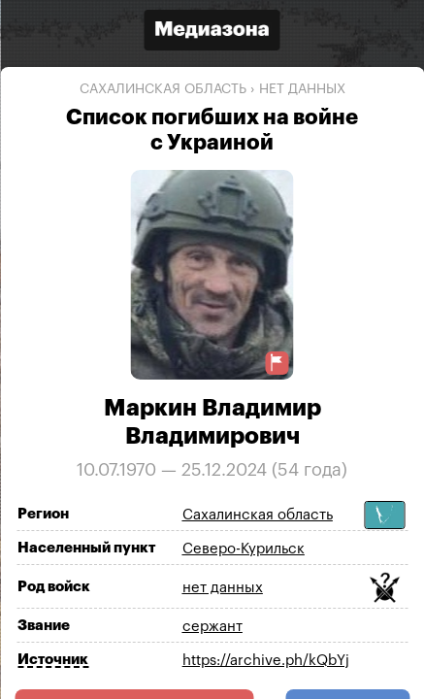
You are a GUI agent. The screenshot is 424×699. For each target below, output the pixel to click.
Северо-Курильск (243, 549)
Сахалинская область (163, 89)
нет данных (302, 89)
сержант (212, 626)
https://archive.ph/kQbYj (265, 660)
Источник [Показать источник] (52, 659)
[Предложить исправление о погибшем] (277, 362)
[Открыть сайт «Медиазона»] (212, 32)
